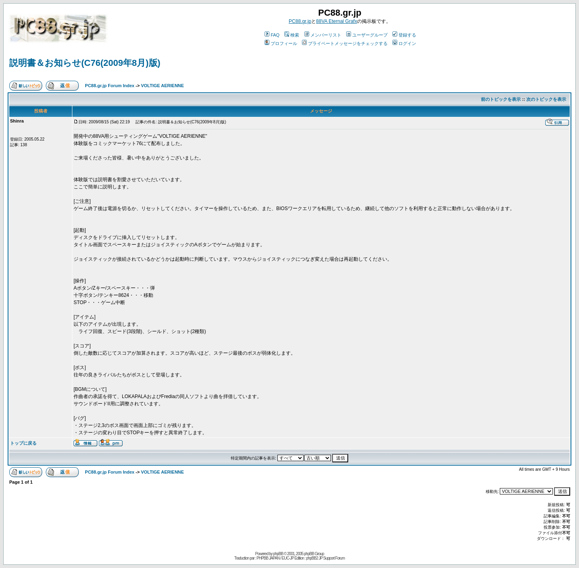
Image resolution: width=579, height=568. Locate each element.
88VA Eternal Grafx (336, 21)
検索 (291, 35)
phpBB (278, 554)
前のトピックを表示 (501, 99)
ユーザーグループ (367, 35)
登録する (404, 35)
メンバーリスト (322, 35)
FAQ (272, 35)
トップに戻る (23, 443)
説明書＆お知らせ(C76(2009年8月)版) (84, 63)
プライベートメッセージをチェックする (345, 43)
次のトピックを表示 (546, 99)
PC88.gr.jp (300, 21)
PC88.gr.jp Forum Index (109, 85)
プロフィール (281, 43)
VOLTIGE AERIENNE (162, 85)
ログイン (404, 43)
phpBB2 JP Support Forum (325, 558)
